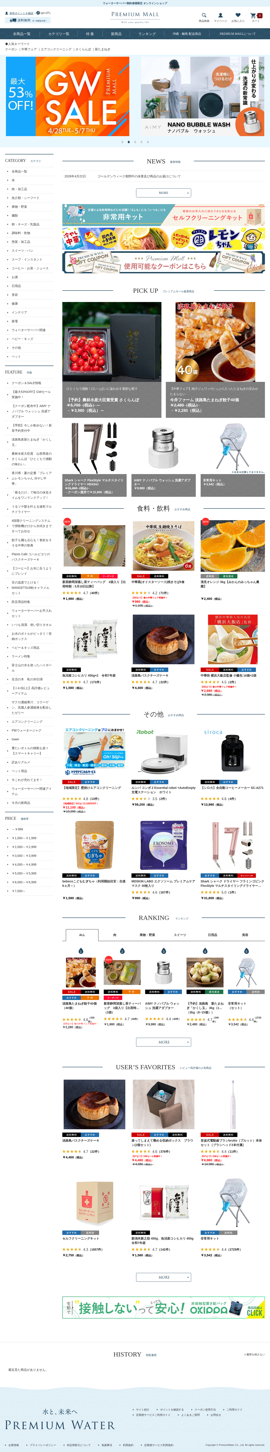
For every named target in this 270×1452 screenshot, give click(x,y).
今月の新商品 (21, 803)
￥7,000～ (19, 891)
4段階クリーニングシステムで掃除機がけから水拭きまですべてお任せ (32, 526)
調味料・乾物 (21, 233)
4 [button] (141, 142)
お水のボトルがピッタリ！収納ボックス (32, 636)
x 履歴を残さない (254, 1354)
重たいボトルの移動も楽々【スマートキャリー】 (30, 750)
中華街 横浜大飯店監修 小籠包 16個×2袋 (228, 675)
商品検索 (204, 18)
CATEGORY (23, 160)
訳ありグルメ (21, 762)
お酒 (15, 277)
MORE (163, 193)
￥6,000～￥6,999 (24, 882)
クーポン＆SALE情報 (26, 383)
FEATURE (18, 372)
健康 (15, 303)
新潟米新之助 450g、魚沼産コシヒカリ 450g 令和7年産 (163, 1241)
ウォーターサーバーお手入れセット (32, 613)
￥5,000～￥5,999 (24, 873)
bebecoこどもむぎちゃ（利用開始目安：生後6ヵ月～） (94, 883)
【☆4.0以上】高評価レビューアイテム (31, 690)
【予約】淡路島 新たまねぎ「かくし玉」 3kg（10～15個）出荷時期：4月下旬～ (205, 1006)
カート (256, 18)
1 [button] (122, 142)
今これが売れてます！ (27, 780)
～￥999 (17, 829)
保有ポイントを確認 (21, 13)
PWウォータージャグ (26, 730)
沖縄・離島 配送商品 (187, 34)
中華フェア (29, 49)
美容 (15, 294)
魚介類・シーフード (25, 198)
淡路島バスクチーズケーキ (149, 675)
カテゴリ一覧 (58, 34)
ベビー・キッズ (22, 339)
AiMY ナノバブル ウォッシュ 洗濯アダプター (162, 1006)
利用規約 (128, 1445)
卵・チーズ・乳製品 (25, 224)
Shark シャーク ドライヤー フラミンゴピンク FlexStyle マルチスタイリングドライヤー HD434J (232, 884)
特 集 (90, 34)
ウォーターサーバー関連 (29, 330)
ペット (16, 356)
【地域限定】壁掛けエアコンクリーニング (91, 788)
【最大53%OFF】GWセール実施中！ (31, 394)
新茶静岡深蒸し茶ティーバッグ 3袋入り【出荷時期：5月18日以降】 (94, 584)
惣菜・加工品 (21, 242)
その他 (16, 347)
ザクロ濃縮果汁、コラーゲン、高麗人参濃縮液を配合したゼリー (32, 707)
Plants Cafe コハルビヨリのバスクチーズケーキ (31, 556)
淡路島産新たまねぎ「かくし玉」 (32, 442)
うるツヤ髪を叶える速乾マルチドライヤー (32, 509)
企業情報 (13, 1445)
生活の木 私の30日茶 (27, 679)
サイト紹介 (142, 1409)
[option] (67, 96)
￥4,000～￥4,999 (24, 864)
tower (15, 739)
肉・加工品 (19, 189)
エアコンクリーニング (56, 49)
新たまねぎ (102, 49)
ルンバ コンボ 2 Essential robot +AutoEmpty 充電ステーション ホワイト (163, 790)
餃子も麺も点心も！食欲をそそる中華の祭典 (32, 542)
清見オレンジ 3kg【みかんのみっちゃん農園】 (230, 584)
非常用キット (237, 1003)
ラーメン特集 (21, 656)
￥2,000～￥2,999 (24, 847)
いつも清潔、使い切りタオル (32, 625)
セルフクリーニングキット (80, 1238)
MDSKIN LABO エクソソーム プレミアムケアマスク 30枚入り (163, 883)
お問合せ (216, 1414)
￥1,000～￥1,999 (24, 838)
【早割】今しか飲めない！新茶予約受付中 (32, 428)
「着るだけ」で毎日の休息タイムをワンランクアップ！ (32, 495)
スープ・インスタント (27, 259)
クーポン (11, 49)
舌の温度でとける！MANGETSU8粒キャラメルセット (30, 588)
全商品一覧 (22, 34)
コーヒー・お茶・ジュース (30, 268)
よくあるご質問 (190, 1414)
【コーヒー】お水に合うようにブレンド (32, 571)
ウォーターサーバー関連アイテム (32, 791)
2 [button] (129, 142)
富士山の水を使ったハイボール (32, 667)
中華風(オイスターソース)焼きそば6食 (158, 582)
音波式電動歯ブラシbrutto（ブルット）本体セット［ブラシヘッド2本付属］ (231, 1143)
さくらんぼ (83, 49)
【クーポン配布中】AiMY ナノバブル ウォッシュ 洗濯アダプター (31, 411)
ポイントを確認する (172, 1409)
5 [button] (148, 142)
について (238, 34)
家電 (15, 321)
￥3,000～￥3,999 (24, 855)
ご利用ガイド (234, 1409)
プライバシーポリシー (43, 1445)
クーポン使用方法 (205, 1409)
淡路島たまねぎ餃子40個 (79, 1003)
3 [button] (135, 142)
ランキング (147, 34)
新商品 (116, 34)
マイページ (220, 18)
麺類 (15, 215)
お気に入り (238, 18)
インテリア (19, 312)
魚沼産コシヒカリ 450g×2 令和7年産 (89, 675)
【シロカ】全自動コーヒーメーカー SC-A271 (232, 788)
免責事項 (107, 1445)
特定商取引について (79, 1445)
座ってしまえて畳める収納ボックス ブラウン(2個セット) (162, 1143)
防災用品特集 (21, 602)
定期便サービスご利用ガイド (153, 1414)
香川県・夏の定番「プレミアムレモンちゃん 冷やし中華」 (32, 478)
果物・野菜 (19, 206)
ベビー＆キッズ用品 (25, 647)
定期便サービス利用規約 (158, 1445)
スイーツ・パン (22, 250)
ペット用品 (19, 771)
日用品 (16, 286)
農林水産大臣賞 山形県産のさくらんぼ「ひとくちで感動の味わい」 (32, 459)
